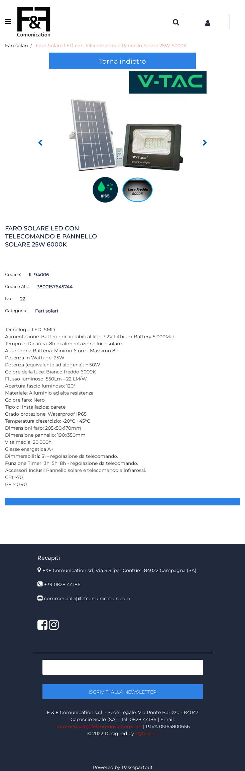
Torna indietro (122, 61)
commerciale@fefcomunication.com (87, 598)
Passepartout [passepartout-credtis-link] (137, 767)
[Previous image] (40, 143)
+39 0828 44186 (62, 584)
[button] (122, 138)
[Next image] (205, 143)
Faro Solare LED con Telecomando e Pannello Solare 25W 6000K (111, 46)
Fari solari (16, 46)
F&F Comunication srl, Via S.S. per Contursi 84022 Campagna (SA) (119, 570)
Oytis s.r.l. (146, 733)
